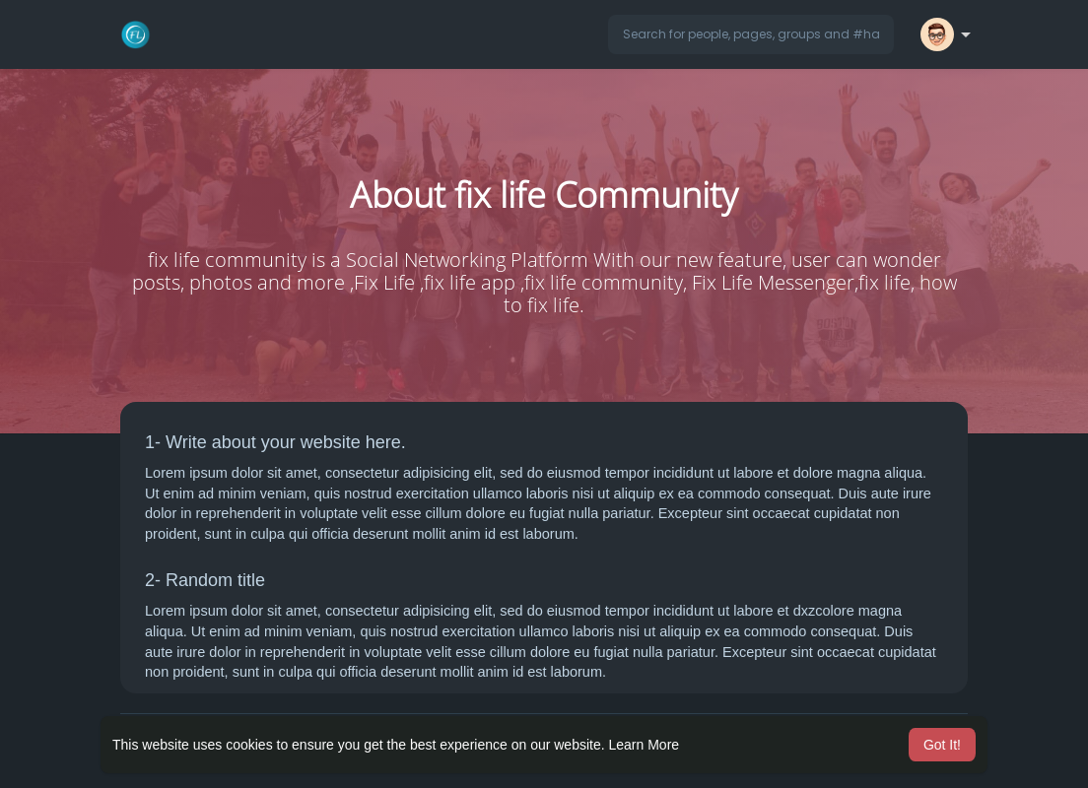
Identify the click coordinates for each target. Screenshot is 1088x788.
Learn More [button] (644, 745)
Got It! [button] (942, 745)
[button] (751, 34)
